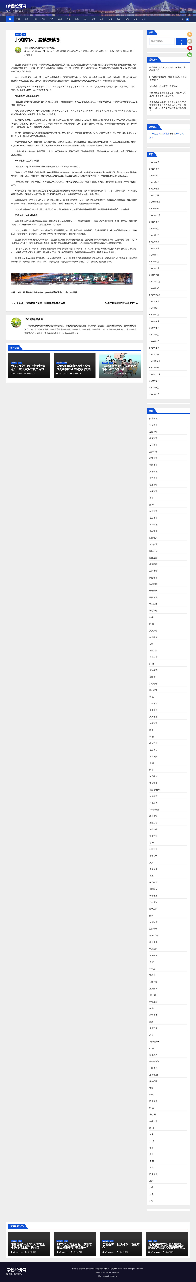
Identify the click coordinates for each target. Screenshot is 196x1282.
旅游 (77, 19)
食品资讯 (153, 518)
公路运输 (153, 982)
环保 (68, 19)
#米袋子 (130, 51)
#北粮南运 (85, 51)
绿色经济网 (16, 6)
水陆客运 (153, 889)
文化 (85, 19)
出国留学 (153, 929)
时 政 (151, 624)
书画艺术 (153, 849)
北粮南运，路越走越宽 (37, 40)
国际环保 (153, 551)
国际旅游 (153, 558)
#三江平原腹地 (120, 51)
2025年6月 (154, 242)
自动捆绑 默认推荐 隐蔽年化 (163, 86)
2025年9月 (154, 222)
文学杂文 (153, 955)
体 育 (151, 1161)
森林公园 (153, 1081)
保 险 (151, 1008)
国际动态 (153, 538)
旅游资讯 (153, 432)
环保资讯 (153, 425)
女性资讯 (153, 445)
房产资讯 (153, 478)
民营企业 (153, 882)
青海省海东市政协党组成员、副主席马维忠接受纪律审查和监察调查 (166, 1247)
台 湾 (151, 1141)
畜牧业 (152, 975)
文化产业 (153, 836)
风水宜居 (153, 1028)
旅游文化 (153, 783)
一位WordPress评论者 (159, 134)
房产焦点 (153, 717)
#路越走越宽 (65, 51)
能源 (60, 19)
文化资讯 (153, 491)
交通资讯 (153, 418)
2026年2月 (154, 189)
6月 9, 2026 (18, 1252)
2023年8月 (154, 387)
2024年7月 (154, 315)
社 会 (151, 1048)
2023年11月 (154, 368)
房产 (52, 19)
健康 (135, 19)
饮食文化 (153, 869)
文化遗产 (153, 1055)
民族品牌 (153, 909)
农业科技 (153, 756)
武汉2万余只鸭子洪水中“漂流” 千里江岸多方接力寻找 (28, 367)
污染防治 (153, 776)
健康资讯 (153, 485)
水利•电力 (153, 995)
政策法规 (153, 1101)
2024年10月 (154, 295)
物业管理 (153, 816)
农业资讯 (18, 34)
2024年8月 (154, 308)
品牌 (118, 19)
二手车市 (153, 703)
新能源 (152, 677)
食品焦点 (153, 750)
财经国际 (153, 584)
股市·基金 (153, 1075)
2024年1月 (154, 354)
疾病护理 (153, 630)
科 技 (151, 736)
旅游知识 (153, 988)
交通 (35, 19)
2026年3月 (154, 182)
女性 (144, 19)
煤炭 (151, 915)
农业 (102, 19)
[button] (183, 19)
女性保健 (153, 683)
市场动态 (153, 604)
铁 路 (151, 763)
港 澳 (151, 1128)
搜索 (151, 32)
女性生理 (153, 1002)
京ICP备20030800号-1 (110, 1272)
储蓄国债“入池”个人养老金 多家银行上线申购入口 (29, 1246)
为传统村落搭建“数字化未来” (121, 303)
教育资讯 (153, 458)
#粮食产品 (75, 51)
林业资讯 (153, 511)
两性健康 (153, 942)
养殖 (151, 876)
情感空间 (153, 949)
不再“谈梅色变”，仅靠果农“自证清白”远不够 (119, 367)
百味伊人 (153, 1068)
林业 (110, 19)
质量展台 (153, 823)
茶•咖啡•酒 (154, 1061)
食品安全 (153, 531)
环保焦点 (153, 896)
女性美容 (153, 796)
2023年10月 (154, 374)
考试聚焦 (153, 803)
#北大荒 (56, 51)
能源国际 (153, 564)
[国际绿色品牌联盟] (71, 279)
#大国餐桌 (28, 55)
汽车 (43, 19)
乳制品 (152, 968)
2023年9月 (154, 381)
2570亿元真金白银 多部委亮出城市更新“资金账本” (74, 1246)
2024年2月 (154, 348)
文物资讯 (153, 723)
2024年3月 (154, 341)
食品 (127, 19)
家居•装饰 (153, 935)
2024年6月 (154, 321)
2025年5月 (154, 248)
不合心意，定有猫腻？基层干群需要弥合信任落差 (38, 303)
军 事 (151, 843)
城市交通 (153, 544)
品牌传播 (153, 571)
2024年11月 (154, 288)
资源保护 (153, 856)
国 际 (151, 730)
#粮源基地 (100, 51)
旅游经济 (153, 670)
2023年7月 (154, 394)
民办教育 (153, 690)
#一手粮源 (109, 51)
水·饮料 (152, 1114)
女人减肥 (153, 922)
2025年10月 (154, 215)
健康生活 (153, 710)
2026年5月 (154, 169)
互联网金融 (154, 809)
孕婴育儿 (153, 1121)
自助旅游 (153, 902)
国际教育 (153, 577)
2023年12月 (154, 361)
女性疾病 (153, 591)
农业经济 (153, 657)
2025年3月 (154, 262)
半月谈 (51, 48)
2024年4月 (154, 334)
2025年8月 (154, 228)
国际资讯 (153, 597)
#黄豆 (92, 51)
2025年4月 (154, 255)
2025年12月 (154, 202)
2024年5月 (154, 328)
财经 (26, 19)
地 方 (151, 1108)
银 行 (151, 697)
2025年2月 (154, 268)
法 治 (151, 962)
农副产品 (153, 650)
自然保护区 (154, 1041)
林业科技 (153, 637)
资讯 (18, 19)
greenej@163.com (110, 1276)
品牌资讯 (153, 451)
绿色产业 (153, 743)
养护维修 (153, 1015)
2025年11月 (154, 208)
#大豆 (49, 51)
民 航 (151, 664)
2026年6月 (154, 162)
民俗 (151, 1094)
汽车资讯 (153, 471)
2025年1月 (154, 275)
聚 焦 (151, 504)
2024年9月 (154, 301)
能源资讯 (153, 438)
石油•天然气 (154, 790)
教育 (93, 19)
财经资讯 (153, 465)
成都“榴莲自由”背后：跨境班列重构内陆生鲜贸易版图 (73, 367)
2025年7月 (154, 235)
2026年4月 (154, 175)
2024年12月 (154, 281)
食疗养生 (153, 829)
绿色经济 (82, 1269)
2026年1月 (154, 195)
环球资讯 (153, 611)
